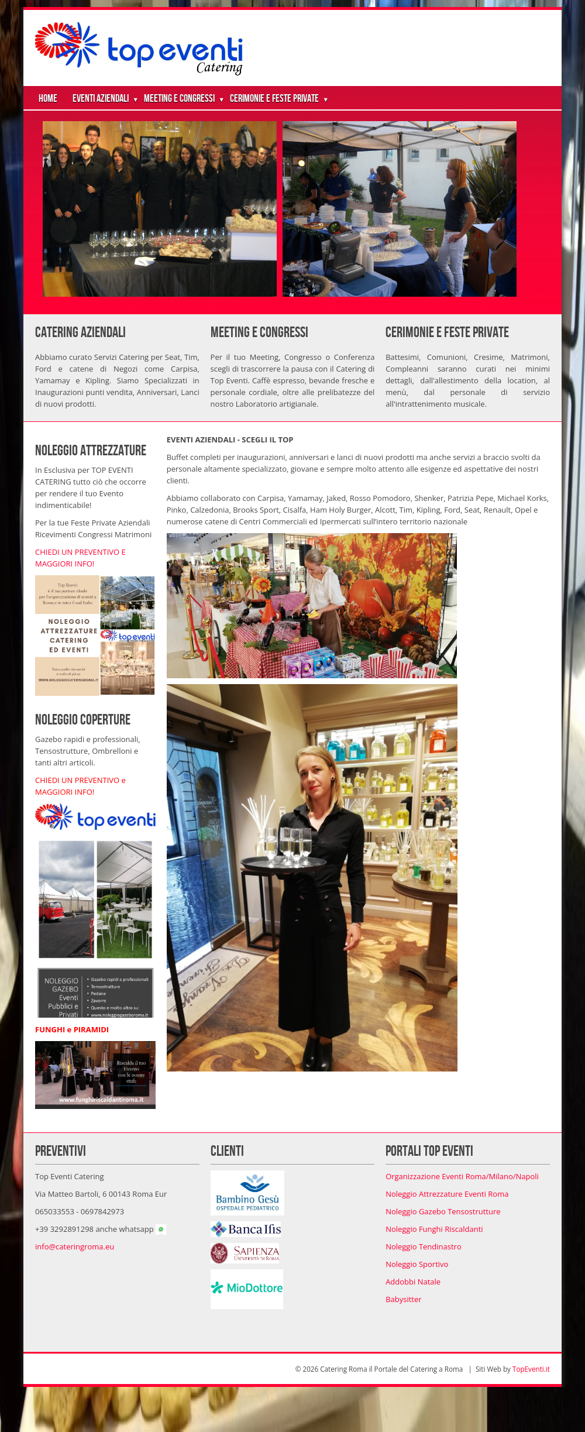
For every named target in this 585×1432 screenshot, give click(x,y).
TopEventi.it (531, 1368)
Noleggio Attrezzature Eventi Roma (447, 1194)
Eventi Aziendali (101, 98)
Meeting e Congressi (179, 98)
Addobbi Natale (413, 1281)
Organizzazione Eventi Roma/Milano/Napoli (462, 1176)
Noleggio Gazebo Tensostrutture (443, 1211)
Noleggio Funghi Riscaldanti (434, 1229)
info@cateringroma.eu (74, 1246)
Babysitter (403, 1299)
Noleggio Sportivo (417, 1264)
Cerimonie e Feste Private (274, 98)
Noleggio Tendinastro (424, 1246)
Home (48, 98)
